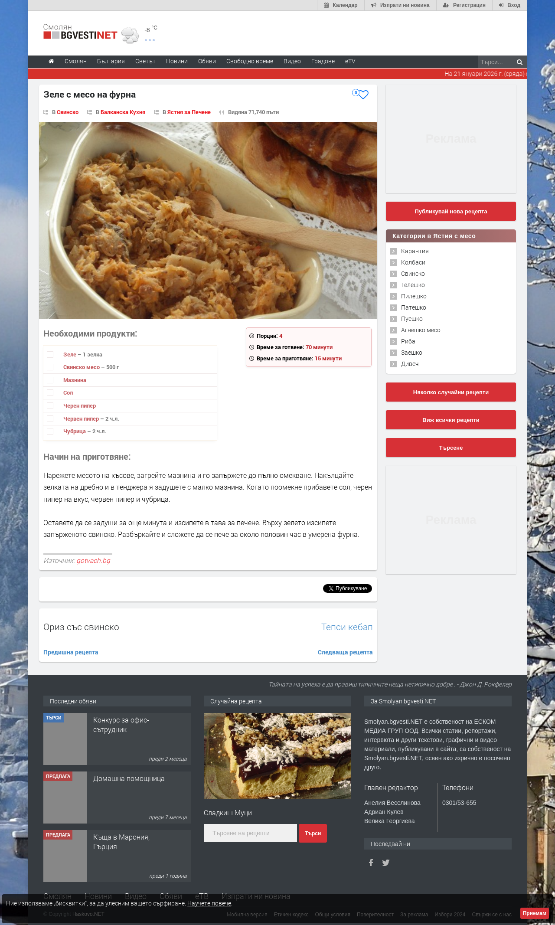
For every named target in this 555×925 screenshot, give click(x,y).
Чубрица (75, 431)
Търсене (451, 448)
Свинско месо (82, 367)
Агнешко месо (421, 330)
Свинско (67, 112)
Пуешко (412, 318)
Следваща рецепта (345, 652)
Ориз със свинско (81, 627)
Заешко (411, 352)
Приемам (534, 913)
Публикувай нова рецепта (451, 211)
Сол (68, 392)
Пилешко (414, 296)
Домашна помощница (129, 778)
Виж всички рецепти (450, 420)
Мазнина (74, 380)
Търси (313, 833)
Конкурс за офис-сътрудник (121, 724)
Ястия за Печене (189, 112)
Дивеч (409, 364)
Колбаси (413, 262)
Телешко (413, 285)
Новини (177, 61)
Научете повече (209, 903)
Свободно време (249, 61)
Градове (323, 61)
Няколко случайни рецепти (451, 392)
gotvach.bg (93, 560)
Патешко (413, 307)
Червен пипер (81, 418)
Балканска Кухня (123, 112)
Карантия (415, 251)
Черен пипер (79, 405)
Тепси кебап (347, 626)
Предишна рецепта (70, 652)
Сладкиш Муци (228, 812)
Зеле (70, 354)
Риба (408, 341)
